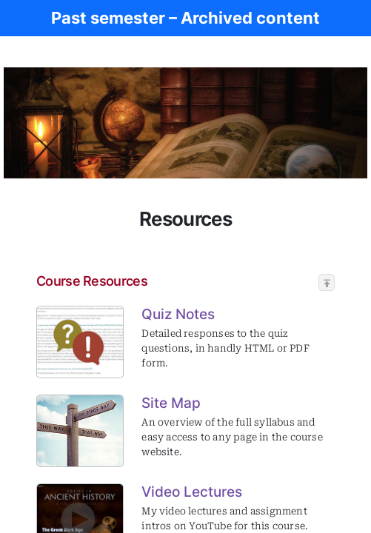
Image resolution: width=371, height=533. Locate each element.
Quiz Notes (178, 314)
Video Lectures (191, 491)
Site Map (171, 403)
